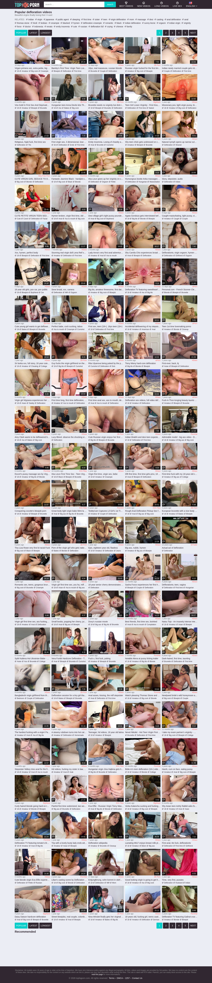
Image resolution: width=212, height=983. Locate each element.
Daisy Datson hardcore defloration (30, 917)
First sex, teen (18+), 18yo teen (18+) (105, 326)
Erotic (72, 145)
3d (55, 145)
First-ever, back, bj (170, 363)
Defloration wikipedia (97, 843)
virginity (187, 23)
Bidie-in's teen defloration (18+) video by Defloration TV (142, 769)
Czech (25, 219)
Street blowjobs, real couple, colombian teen (69, 917)
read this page (97, 974)
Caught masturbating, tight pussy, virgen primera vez (179, 216)
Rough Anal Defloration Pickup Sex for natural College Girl (142, 511)
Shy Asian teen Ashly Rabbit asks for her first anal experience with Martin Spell (179, 806)
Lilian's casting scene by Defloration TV (69, 880)
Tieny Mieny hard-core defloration (140, 363)
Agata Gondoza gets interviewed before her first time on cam (142, 216)
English (190, 4)
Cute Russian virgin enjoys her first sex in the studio (106, 437)
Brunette (94, 71)
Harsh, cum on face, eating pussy (177, 769)
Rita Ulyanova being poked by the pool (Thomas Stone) (106, 363)
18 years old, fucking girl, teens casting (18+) (142, 917)
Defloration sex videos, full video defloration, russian (142, 400)
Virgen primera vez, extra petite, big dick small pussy (32, 68)
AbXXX (47, 102)
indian (31, 19)
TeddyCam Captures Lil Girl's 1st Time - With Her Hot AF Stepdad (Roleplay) (106, 511)
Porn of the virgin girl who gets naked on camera (69, 548)
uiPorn (121, 139)
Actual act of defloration (172, 548)
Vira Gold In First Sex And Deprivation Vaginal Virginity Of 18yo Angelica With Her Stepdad (32, 105)
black (119, 23)
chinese (119, 26)
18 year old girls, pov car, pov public (31, 289)
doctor (28, 26)
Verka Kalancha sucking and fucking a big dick (142, 806)
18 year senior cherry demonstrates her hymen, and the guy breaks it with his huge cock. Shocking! (106, 585)
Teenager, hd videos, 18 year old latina (106, 732)
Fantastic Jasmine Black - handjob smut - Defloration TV (69, 179)
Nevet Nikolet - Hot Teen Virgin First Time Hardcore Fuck (142, 732)
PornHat (83, 176)
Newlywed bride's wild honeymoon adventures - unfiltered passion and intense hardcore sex (179, 695)
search (110, 4)
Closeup (185, 329)
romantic (109, 23)
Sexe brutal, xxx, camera (63, 289)
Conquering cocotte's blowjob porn (30, 511)
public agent (63, 19)
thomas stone (23, 23)
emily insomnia (63, 26)
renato (50, 26)
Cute (19, 219)
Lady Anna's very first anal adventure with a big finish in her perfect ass (106, 252)
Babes (66, 108)
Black (70, 182)
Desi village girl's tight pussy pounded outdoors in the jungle (106, 216)
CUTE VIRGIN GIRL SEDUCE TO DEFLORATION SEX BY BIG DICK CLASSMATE (32, 179)
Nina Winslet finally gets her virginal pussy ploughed (106, 917)
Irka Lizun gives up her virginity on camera (106, 179)
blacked (66, 23)
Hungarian (143, 182)
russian (84, 26)
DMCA (120, 978)
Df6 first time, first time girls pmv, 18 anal (142, 474)
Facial (45, 219)
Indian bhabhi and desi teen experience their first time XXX (142, 437)
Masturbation (155, 182)
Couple (103, 71)
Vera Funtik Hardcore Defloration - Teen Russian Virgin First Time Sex (69, 658)
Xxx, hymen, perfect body (26, 252)
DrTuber (194, 545)
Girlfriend (179, 256)
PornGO (83, 65)
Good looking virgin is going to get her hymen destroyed (142, 880)
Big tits (134, 219)
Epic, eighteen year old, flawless (103, 548)
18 (18, 71)
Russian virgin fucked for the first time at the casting (142, 68)
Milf (66, 292)
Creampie (44, 71)
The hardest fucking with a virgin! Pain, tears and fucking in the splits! (32, 732)
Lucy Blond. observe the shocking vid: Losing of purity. (69, 437)
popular (21, 33)
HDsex (47, 65)
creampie (55, 23)
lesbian (44, 23)
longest (46, 33)
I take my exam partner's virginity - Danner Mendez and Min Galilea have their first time (179, 732)
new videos (143, 4)
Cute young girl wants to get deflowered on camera (32, 326)
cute (75, 26)
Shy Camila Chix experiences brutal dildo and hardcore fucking (142, 252)
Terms (111, 978)
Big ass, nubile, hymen (135, 548)
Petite (113, 182)
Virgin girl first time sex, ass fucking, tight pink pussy (32, 621)
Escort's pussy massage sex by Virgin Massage (32, 474)
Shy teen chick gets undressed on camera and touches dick (142, 142)
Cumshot (109, 145)
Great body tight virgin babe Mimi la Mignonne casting (69, 511)
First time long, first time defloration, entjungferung (69, 400)
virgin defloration (118, 19)
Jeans (118, 551)
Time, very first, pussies (173, 880)
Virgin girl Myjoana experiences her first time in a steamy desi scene (32, 400)
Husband (179, 883)
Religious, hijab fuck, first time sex (30, 142)
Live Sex (177, 4)
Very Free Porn (44, 176)
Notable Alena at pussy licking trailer (141, 658)
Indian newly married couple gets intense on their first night (179, 68)
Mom (114, 883)
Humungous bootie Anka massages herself (142, 179)
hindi (35, 23)
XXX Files (83, 471)
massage (142, 19)
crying (109, 26)
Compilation (151, 625)
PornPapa (46, 213)
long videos (161, 4)
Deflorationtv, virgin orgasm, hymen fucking (179, 252)
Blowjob (57, 71)
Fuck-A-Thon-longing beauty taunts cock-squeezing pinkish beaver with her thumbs (179, 400)
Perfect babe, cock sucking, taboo (67, 326)
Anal (92, 145)
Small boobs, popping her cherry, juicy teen (69, 621)
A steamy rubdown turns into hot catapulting (69, 732)
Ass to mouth (70, 219)
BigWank (156, 102)
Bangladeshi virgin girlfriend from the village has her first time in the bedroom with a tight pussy (32, 695)
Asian (166, 366)
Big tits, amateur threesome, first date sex (106, 289)
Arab (71, 772)
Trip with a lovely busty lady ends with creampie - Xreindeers (69, 843)
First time (77, 71)
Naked (151, 108)
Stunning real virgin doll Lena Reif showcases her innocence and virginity (69, 252)
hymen (76, 23)
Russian (39, 883)
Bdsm (144, 846)
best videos (126, 4)
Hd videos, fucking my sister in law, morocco (69, 769)
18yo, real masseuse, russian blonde (105, 68)
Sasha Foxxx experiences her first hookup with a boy (142, 585)
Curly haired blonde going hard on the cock (32, 806)
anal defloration (174, 19)
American (145, 329)
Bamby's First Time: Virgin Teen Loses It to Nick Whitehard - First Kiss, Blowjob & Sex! (69, 68)
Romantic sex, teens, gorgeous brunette (32, 585)
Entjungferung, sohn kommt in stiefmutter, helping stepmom (106, 880)
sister (97, 19)
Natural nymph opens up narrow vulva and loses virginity (179, 142)
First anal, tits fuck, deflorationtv (176, 843)
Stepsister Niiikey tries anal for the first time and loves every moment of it (32, 769)
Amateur (25, 71)
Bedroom (20, 698)
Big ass (181, 440)
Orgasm (105, 182)
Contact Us (137, 978)
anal (186, 19)
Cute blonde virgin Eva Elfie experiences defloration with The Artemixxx (32, 880)
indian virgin (174, 23)
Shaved (178, 145)
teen (105, 19)
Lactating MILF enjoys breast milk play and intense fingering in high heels (142, 843)
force (19, 26)
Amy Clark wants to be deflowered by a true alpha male (32, 437)
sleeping (76, 19)
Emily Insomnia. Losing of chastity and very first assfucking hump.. (106, 142)
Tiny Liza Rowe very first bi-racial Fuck (32, 548)
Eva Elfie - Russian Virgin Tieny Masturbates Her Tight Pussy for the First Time (106, 806)
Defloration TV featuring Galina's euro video (179, 917)
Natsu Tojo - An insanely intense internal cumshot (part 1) (179, 621)
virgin (39, 19)
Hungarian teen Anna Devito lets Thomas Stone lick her (69, 105)
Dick (113, 366)
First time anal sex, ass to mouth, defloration (106, 400)
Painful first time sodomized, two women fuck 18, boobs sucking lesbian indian (69, 806)
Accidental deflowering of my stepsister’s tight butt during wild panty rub (142, 326)
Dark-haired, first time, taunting (176, 658)
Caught (176, 219)
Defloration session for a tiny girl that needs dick (69, 695)
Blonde (29, 182)
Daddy (31, 403)
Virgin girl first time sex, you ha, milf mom (69, 585)
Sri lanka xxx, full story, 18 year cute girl (32, 363)
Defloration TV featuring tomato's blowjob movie (32, 843)
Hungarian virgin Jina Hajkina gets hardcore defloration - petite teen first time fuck (106, 769)
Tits (29, 145)
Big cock (34, 71)
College (44, 366)
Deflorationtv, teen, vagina (174, 585)
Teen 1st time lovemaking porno (176, 326)
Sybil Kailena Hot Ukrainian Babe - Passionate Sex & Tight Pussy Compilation (32, 658)
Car (42, 292)
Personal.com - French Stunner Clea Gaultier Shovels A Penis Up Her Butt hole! (179, 289)
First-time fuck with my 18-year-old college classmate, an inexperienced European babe (179, 474)
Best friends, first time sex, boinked (141, 621)
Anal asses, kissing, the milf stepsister (105, 695)
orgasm (162, 23)
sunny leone (149, 23)
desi (151, 19)
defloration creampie (92, 23)
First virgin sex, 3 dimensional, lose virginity (69, 142)
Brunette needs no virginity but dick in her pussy (106, 105)
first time (87, 19)
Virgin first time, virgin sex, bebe (102, 474)
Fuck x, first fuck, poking (99, 658)
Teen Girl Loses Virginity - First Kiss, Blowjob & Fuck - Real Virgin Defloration (142, 105)
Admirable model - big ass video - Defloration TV (179, 437)
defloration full (97, 26)
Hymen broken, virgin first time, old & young (69, 216)
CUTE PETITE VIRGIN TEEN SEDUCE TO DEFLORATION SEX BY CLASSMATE (32, 216)
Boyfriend (110, 219)
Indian (177, 182)
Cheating (34, 366)
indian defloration (133, 23)
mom (131, 19)
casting (160, 19)
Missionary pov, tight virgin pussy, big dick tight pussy (179, 105)
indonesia (38, 26)
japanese (50, 19)
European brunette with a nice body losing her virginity (179, 511)
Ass (59, 108)
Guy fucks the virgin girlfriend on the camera (69, 363)
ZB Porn (157, 65)
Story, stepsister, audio (172, 179)
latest (33, 33)
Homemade (79, 735)
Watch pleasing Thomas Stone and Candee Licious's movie (142, 695)
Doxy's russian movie (98, 621)
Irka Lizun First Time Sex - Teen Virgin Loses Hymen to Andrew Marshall (69, 474)
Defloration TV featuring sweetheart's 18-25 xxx (142, 289)
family (129, 26)
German (156, 920)
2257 (127, 978)
